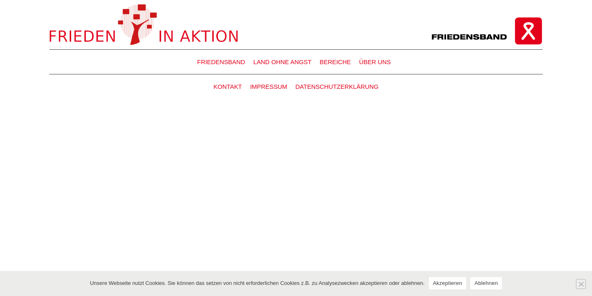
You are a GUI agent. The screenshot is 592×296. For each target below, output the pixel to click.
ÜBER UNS (375, 62)
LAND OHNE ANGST (282, 62)
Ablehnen (486, 283)
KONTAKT (227, 86)
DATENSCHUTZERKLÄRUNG (337, 86)
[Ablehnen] (581, 284)
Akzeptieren (447, 283)
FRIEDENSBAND (221, 62)
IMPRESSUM (268, 86)
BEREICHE (335, 62)
